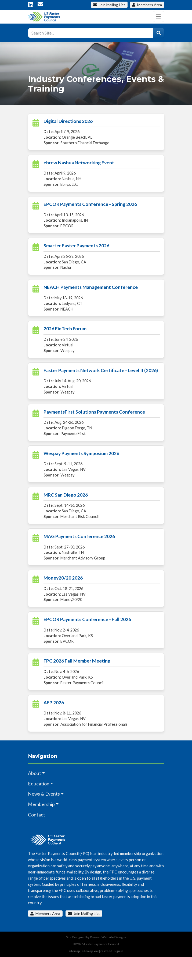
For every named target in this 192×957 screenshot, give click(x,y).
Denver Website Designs (108, 937)
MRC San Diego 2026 (66, 495)
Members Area (45, 913)
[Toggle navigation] (158, 16)
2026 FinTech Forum (65, 328)
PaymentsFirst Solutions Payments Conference (94, 412)
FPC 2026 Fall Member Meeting (77, 661)
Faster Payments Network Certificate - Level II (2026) (101, 370)
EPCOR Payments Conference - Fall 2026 (87, 619)
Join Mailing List (84, 913)
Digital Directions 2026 (68, 121)
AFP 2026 (54, 702)
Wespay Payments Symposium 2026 (81, 453)
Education (38, 783)
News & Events (44, 794)
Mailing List (109, 4)
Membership (41, 804)
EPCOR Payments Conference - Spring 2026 (90, 204)
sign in (118, 951)
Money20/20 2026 (63, 578)
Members (147, 4)
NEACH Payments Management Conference (91, 287)
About (34, 773)
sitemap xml (90, 951)
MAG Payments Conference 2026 (79, 536)
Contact (36, 815)
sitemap (74, 951)
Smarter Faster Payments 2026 (76, 245)
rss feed (106, 951)
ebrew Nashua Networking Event (79, 162)
